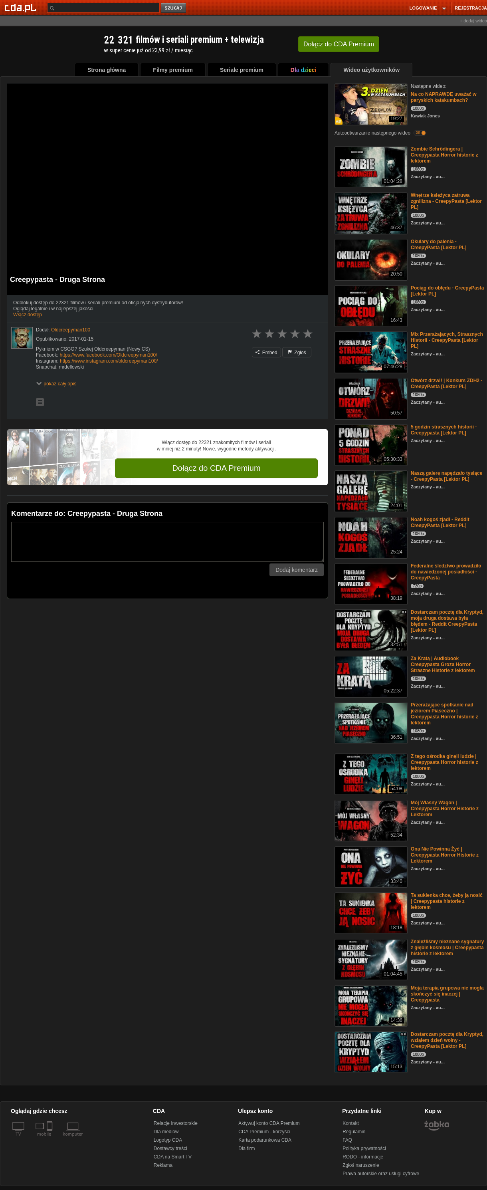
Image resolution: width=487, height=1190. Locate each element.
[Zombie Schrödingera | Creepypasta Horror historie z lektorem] (370, 166)
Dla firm (246, 1148)
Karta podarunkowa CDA (264, 1140)
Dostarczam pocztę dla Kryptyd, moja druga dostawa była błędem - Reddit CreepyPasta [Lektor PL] (447, 621)
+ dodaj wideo (473, 20)
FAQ (347, 1140)
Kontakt (350, 1123)
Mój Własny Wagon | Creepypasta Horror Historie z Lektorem (445, 808)
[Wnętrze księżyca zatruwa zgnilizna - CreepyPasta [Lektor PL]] (370, 212)
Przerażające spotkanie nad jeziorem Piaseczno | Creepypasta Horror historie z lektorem (444, 714)
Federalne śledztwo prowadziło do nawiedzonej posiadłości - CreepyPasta (446, 572)
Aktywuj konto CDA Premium (268, 1123)
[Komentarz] (167, 542)
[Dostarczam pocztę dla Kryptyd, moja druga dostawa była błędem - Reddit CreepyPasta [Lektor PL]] (370, 629)
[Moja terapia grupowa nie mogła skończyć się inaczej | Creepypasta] (370, 1005)
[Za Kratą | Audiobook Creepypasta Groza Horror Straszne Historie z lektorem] (370, 676)
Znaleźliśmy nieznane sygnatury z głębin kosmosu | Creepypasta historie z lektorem (447, 947)
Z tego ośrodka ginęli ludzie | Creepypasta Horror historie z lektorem (444, 762)
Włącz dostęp (27, 314)
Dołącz (338, 44)
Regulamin (353, 1131)
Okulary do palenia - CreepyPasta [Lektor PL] (438, 244)
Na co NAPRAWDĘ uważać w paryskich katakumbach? (444, 97)
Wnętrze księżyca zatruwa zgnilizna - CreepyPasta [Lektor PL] (446, 201)
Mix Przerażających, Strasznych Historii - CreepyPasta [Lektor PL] (447, 340)
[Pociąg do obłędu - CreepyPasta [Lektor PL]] (370, 305)
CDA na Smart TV (173, 1157)
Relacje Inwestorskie (176, 1123)
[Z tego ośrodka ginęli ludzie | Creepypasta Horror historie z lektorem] (370, 774)
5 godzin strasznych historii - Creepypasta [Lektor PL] (444, 430)
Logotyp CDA (168, 1140)
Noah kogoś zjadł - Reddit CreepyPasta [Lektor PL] (440, 522)
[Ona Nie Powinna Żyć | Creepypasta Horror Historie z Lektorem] (370, 866)
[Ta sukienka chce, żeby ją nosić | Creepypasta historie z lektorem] (370, 912)
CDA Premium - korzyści (264, 1131)
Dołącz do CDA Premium (216, 468)
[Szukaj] (103, 8)
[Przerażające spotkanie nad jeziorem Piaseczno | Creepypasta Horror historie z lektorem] (370, 722)
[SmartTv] (50, 1139)
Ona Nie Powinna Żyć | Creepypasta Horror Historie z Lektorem (445, 855)
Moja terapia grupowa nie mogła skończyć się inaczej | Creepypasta (447, 994)
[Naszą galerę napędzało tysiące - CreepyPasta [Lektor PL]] (370, 490)
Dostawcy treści (170, 1148)
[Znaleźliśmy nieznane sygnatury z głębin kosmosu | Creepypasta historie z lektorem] (370, 959)
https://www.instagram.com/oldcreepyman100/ (109, 361)
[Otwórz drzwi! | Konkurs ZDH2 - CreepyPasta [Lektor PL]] (370, 398)
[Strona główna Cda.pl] (21, 7)
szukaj (174, 8)
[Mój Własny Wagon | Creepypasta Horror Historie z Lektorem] (370, 820)
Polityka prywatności (364, 1148)
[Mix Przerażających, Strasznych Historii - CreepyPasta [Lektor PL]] (370, 351)
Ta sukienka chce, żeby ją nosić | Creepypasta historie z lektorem (447, 901)
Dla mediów (166, 1131)
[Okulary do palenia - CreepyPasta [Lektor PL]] (370, 259)
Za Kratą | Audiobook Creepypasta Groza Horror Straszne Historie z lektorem (443, 664)
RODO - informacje (362, 1157)
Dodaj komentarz (296, 570)
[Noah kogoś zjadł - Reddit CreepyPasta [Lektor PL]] (370, 537)
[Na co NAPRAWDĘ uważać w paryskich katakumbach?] (370, 103)
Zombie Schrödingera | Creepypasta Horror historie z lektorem (444, 155)
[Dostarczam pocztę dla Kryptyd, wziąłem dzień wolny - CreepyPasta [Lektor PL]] (370, 1051)
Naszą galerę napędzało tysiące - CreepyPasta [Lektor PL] (446, 476)
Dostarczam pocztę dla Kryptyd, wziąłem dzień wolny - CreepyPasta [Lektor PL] (447, 1040)
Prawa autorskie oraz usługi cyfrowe (380, 1173)
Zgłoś (297, 352)
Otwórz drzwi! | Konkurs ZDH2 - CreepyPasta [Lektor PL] (446, 383)
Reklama (163, 1165)
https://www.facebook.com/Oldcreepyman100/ (108, 355)
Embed (266, 352)
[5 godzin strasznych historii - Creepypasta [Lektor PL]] (370, 444)
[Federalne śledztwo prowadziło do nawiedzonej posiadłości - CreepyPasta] (370, 583)
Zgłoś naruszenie (360, 1165)
